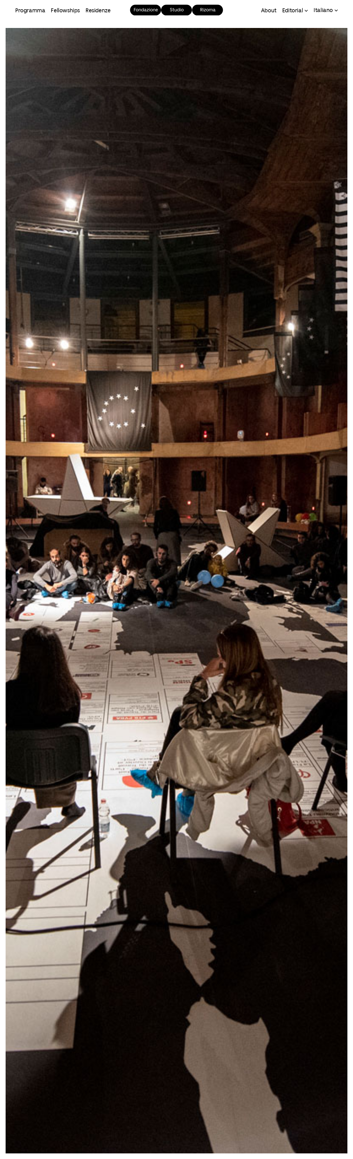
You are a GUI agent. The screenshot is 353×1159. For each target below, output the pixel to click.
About (269, 10)
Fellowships (65, 10)
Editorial (292, 10)
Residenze (97, 10)
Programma (30, 10)
